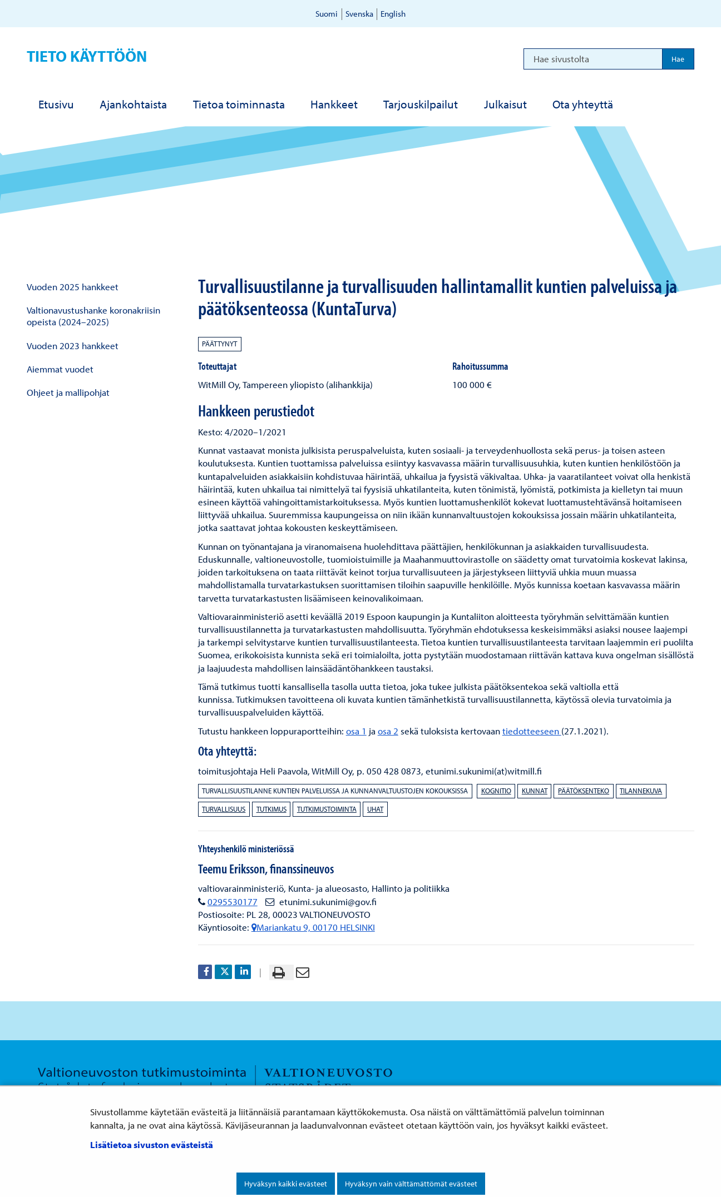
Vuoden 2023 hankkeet (72, 345)
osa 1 (356, 731)
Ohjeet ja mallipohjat (68, 392)
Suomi (326, 13)
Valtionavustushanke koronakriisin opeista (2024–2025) (93, 315)
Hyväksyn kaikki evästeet (285, 1184)
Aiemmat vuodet (60, 369)
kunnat (534, 790)
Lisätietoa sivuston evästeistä (151, 1144)
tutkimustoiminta (327, 808)
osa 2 (388, 731)
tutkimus (271, 808)
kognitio (496, 790)
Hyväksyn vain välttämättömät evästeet (411, 1184)
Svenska (359, 13)
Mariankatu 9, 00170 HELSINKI (313, 927)
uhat (375, 808)
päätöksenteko (583, 790)
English (393, 13)
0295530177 (233, 901)
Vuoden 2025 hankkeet (72, 286)
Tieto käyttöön (87, 56)
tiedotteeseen (531, 731)
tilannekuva (641, 790)
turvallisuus (223, 808)
